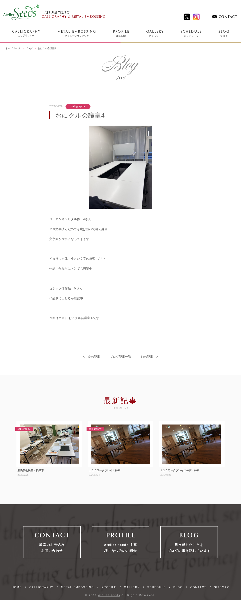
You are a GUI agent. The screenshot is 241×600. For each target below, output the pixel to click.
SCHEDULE (156, 587)
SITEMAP (221, 587)
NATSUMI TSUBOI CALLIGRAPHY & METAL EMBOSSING (54, 12)
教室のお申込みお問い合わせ (52, 548)
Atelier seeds (109, 595)
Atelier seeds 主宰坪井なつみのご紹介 (120, 548)
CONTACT (198, 587)
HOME (17, 587)
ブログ (28, 48)
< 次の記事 (91, 356)
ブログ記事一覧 (120, 356)
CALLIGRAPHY (41, 587)
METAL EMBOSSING (77, 587)
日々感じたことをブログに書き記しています (189, 548)
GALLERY (132, 587)
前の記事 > (149, 356)
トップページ (12, 48)
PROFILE (109, 587)
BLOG (178, 587)
